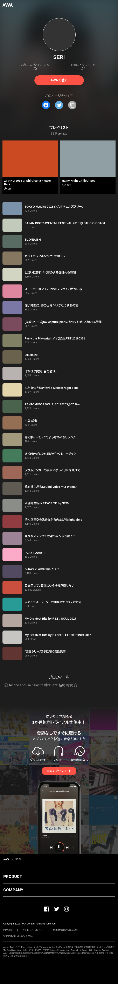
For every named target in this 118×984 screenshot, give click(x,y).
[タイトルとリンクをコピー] (72, 105)
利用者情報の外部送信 (65, 930)
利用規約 (8, 930)
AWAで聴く (58, 80)
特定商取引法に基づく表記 (18, 936)
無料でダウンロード (59, 771)
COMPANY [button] (13, 889)
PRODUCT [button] (12, 876)
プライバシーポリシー (33, 930)
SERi (18, 859)
